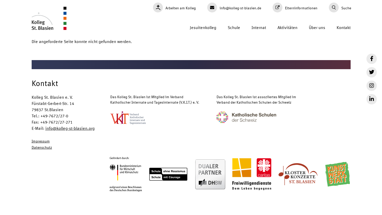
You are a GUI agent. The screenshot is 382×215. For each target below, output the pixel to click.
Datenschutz (42, 147)
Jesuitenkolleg (203, 27)
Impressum (41, 141)
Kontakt (344, 27)
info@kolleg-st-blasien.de (234, 7)
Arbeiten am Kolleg (174, 7)
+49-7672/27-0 (54, 116)
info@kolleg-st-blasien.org (70, 128)
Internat (259, 27)
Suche (340, 7)
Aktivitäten (287, 27)
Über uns (317, 27)
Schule (234, 27)
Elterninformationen (295, 7)
